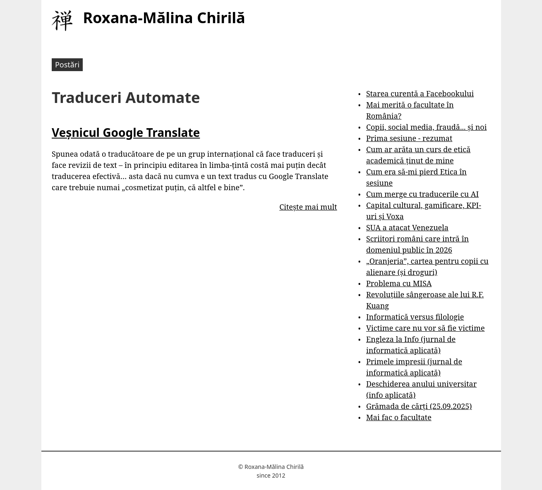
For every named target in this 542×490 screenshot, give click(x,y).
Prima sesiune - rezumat (409, 138)
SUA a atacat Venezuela (407, 227)
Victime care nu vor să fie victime (425, 328)
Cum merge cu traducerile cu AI (422, 194)
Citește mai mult (308, 207)
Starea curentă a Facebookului (420, 93)
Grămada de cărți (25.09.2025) (419, 406)
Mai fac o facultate (399, 417)
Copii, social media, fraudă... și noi (426, 127)
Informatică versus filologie (415, 317)
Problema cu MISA (399, 283)
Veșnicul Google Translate (126, 132)
